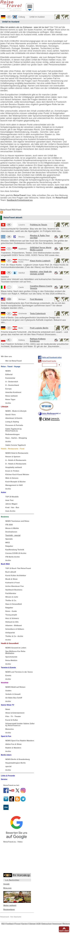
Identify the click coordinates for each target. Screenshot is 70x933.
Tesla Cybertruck (38, 313)
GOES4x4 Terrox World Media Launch (40, 248)
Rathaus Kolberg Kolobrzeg (38, 340)
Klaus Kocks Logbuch (40, 261)
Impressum (57, 924)
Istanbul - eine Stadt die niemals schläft (41, 273)
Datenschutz (46, 924)
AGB (38, 924)
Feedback (10, 924)
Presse (17, 924)
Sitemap (32, 924)
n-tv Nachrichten (12, 880)
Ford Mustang (36, 299)
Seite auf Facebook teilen (52, 357)
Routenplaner (9, 909)
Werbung (66, 924)
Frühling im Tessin (38, 225)
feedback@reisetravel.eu (20, 200)
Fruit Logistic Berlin (39, 328)
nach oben (64, 931)
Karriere (25, 924)
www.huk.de (60, 187)
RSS (3, 924)
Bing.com (7, 888)
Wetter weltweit (9, 905)
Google (6, 884)
